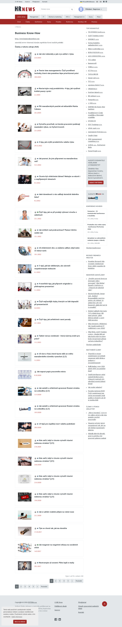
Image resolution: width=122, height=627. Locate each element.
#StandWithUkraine (87, 2)
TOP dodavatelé (92, 28)
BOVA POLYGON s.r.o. (95, 52)
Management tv (79, 17)
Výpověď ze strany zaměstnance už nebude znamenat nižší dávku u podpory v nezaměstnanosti (96, 358)
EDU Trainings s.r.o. (95, 125)
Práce (99, 17)
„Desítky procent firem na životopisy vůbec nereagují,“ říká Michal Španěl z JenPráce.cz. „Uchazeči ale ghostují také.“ (97, 284)
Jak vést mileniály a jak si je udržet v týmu (56, 54)
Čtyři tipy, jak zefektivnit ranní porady (55, 319)
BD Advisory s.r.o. (94, 96)
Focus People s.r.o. (94, 151)
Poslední (79, 581)
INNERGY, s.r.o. (93, 39)
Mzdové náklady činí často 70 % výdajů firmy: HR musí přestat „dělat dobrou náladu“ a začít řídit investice (97, 315)
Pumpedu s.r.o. (93, 100)
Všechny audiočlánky (93, 345)
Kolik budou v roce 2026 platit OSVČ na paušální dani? (96, 368)
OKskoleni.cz (92, 89)
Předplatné (36, 2)
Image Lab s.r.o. (93, 78)
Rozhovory (69, 22)
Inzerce (27, 2)
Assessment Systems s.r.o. (97, 132)
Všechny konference (93, 248)
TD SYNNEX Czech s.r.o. (96, 32)
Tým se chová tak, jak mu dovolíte (53, 528)
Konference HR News (94, 206)
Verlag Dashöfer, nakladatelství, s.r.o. (95, 44)
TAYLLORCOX (93, 74)
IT (43, 17)
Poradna (58, 22)
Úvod (19, 22)
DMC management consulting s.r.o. (95, 140)
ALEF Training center (96, 36)
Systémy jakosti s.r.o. (95, 92)
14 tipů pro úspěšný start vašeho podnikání (57, 424)
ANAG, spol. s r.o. (94, 128)
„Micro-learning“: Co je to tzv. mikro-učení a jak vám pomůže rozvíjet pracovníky (97, 416)
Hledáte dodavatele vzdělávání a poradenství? (96, 162)
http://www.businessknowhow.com (27, 39)
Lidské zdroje (21, 17)
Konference (38, 22)
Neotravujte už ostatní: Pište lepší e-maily (56, 562)
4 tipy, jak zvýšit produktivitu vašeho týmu (56, 142)
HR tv (68, 17)
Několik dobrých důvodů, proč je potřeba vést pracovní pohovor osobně (97, 436)
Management (34, 17)
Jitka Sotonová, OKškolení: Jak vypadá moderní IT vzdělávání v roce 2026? (97, 326)
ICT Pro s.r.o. (92, 71)
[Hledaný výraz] (55, 9)
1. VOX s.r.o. (92, 103)
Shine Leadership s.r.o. (96, 49)
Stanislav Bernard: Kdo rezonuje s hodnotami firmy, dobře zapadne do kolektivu (96, 264)
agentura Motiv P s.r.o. (96, 85)
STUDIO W (92, 121)
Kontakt (44, 2)
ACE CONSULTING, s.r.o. (96, 56)
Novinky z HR (82, 22)
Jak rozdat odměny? (95, 387)
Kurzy (91, 17)
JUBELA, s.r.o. (93, 67)
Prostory (94, 22)
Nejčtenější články (93, 350)
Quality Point (92, 135)
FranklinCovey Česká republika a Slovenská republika (95, 115)
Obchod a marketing (55, 17)
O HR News (18, 2)
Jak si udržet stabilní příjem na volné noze (56, 512)
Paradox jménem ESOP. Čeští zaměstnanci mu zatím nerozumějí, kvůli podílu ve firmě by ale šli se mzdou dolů (96, 395)
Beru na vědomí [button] (20, 621)
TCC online (92, 60)
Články (28, 22)
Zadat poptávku (95, 182)
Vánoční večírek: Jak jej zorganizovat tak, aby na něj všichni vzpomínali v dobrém (97, 426)
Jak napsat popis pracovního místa (51, 371)
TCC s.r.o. (91, 81)
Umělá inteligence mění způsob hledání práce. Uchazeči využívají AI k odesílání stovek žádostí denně (96, 379)
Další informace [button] (17, 617)
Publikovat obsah (61, 606)
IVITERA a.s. (32, 602)
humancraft (92, 63)
